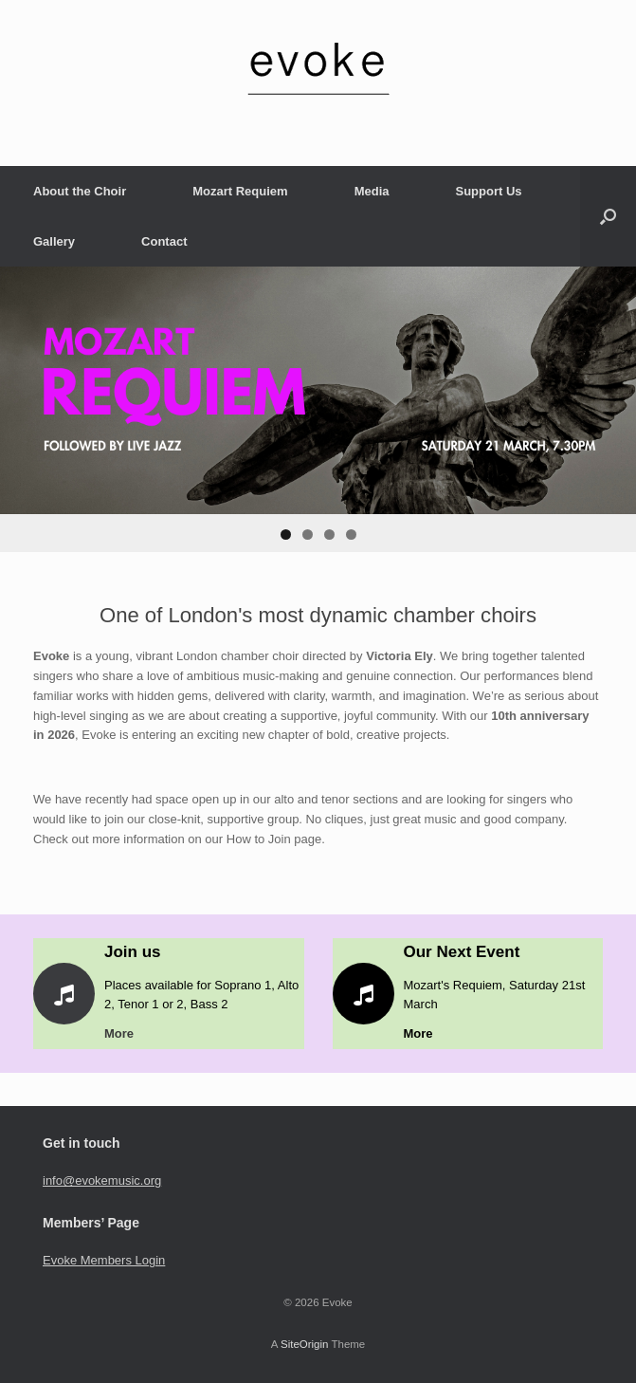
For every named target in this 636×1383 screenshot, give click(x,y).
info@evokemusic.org (102, 1180)
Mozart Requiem (239, 191)
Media (372, 191)
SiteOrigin (305, 1344)
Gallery (54, 241)
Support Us (488, 191)
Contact (164, 241)
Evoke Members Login (104, 1260)
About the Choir (79, 191)
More (124, 1033)
